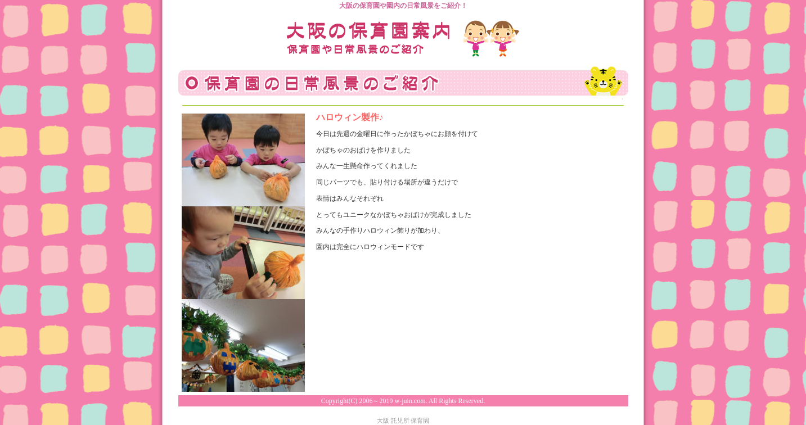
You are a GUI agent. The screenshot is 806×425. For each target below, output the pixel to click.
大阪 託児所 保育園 (403, 420)
